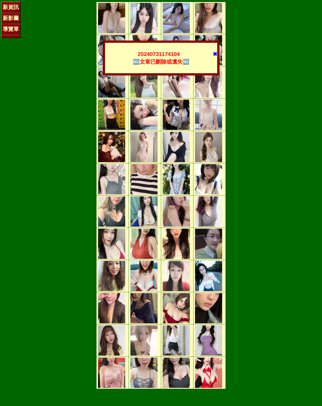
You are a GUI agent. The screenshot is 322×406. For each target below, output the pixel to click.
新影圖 (11, 18)
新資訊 (11, 7)
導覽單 (11, 29)
